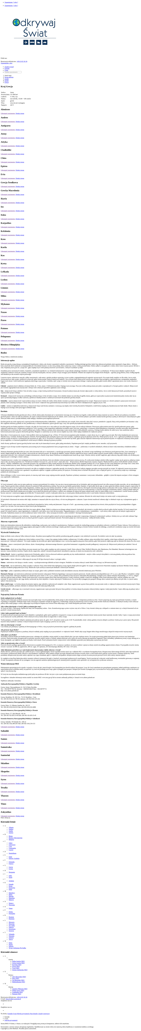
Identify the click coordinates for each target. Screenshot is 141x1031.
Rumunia (11, 919)
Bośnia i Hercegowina (15, 838)
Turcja (11, 939)
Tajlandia (11, 934)
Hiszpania (12, 872)
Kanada (11, 884)
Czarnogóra (12, 848)
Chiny (10, 843)
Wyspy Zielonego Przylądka (17, 948)
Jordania (11, 881)
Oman (10, 908)
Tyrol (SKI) (15, 968)
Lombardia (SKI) (17, 992)
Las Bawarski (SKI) (18, 980)
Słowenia (11, 924)
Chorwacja (12, 845)
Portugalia (12, 913)
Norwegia (12, 905)
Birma (11, 836)
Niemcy (11, 903)
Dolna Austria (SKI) (18, 961)
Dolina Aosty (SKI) (18, 990)
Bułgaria (11, 839)
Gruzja (11, 869)
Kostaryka (12, 888)
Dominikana (12, 853)
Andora (11, 829)
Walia (10, 943)
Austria (11, 832)
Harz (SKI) (15, 978)
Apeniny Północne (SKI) (19, 989)
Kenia (10, 886)
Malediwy (12, 893)
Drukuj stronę (19, 113)
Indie (10, 875)
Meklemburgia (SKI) (18, 982)
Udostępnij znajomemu (8, 113)
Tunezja (11, 937)
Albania (11, 827)
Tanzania (11, 936)
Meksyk (11, 900)
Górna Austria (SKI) (18, 963)
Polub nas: (4, 58)
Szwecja (11, 931)
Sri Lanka (12, 925)
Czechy (11, 850)
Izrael (10, 877)
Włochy (11, 946)
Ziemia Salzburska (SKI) (19, 970)
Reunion (11, 917)
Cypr (10, 846)
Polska (11, 912)
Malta (10, 894)
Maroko (11, 896)
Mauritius (12, 898)
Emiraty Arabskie (14, 858)
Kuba (10, 889)
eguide (7, 79)
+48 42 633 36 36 (21, 61)
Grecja (7, 82)
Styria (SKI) (16, 966)
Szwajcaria (12, 929)
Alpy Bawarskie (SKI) (19, 977)
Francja (11, 863)
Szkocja (11, 927)
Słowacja (11, 922)
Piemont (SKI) (16, 994)
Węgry (11, 944)
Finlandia (11, 862)
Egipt (10, 857)
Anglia (11, 831)
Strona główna (9, 77)
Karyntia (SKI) (16, 965)
